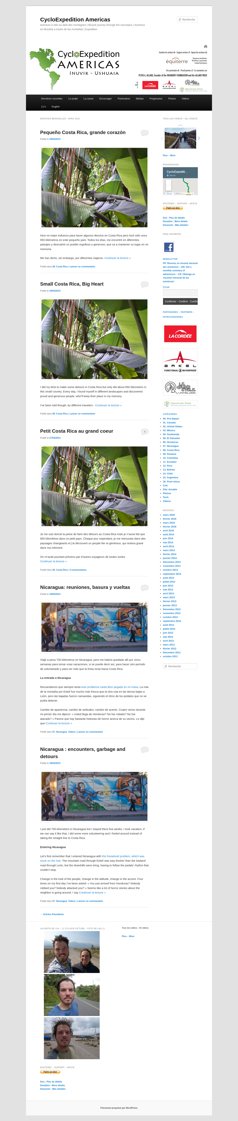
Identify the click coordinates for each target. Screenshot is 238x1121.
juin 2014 (168, 538)
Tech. (166, 497)
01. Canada (169, 422)
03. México (169, 430)
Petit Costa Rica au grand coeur (76, 431)
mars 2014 (169, 550)
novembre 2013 (172, 566)
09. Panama (169, 454)
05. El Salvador (171, 438)
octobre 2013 (170, 569)
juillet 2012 (169, 628)
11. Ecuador (170, 461)
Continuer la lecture (117, 258)
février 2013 (169, 601)
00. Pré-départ (171, 418)
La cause (89, 98)
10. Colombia (170, 458)
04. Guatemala (171, 434)
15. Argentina (170, 477)
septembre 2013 (172, 574)
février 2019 (169, 518)
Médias (140, 98)
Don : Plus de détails (174, 218)
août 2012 (168, 625)
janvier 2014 (170, 558)
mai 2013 (168, 589)
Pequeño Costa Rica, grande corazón (83, 132)
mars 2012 (169, 644)
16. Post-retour (171, 481)
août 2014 (168, 534)
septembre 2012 (172, 621)
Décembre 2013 (172, 562)
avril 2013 (168, 593)
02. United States (172, 426)
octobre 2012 (170, 617)
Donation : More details (175, 221)
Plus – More (169, 155)
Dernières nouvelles (51, 98)
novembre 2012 (172, 613)
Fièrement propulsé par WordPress (119, 1108)
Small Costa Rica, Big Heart (72, 284)
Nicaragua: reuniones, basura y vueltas (85, 587)
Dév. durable (170, 489)
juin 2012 (168, 632)
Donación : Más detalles (175, 225)
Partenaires (124, 98)
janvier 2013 (170, 605)
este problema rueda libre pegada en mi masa (109, 686)
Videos (71, 732)
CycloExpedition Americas (75, 19)
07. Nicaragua (59, 732)
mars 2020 (169, 514)
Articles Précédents (52, 914)
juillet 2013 (169, 581)
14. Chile (168, 473)
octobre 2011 (170, 656)
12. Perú (167, 465)
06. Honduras (170, 442)
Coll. (165, 485)
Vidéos (185, 98)
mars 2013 (169, 597)
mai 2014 (168, 542)
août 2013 (168, 577)
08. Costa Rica (60, 266)
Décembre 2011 (172, 652)
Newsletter (170, 259)
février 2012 (169, 648)
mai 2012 (168, 636)
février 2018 (169, 526)
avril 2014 (168, 546)
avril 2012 (168, 640)
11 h (43, 106)
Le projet (73, 98)
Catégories (170, 414)
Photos (172, 98)
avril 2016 (168, 530)
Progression (155, 98)
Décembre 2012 (172, 609)
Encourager (105, 98)
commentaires (78, 570)
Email (166, 287)
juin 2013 (168, 585)
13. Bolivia (169, 469)
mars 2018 (169, 522)
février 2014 (169, 554)
